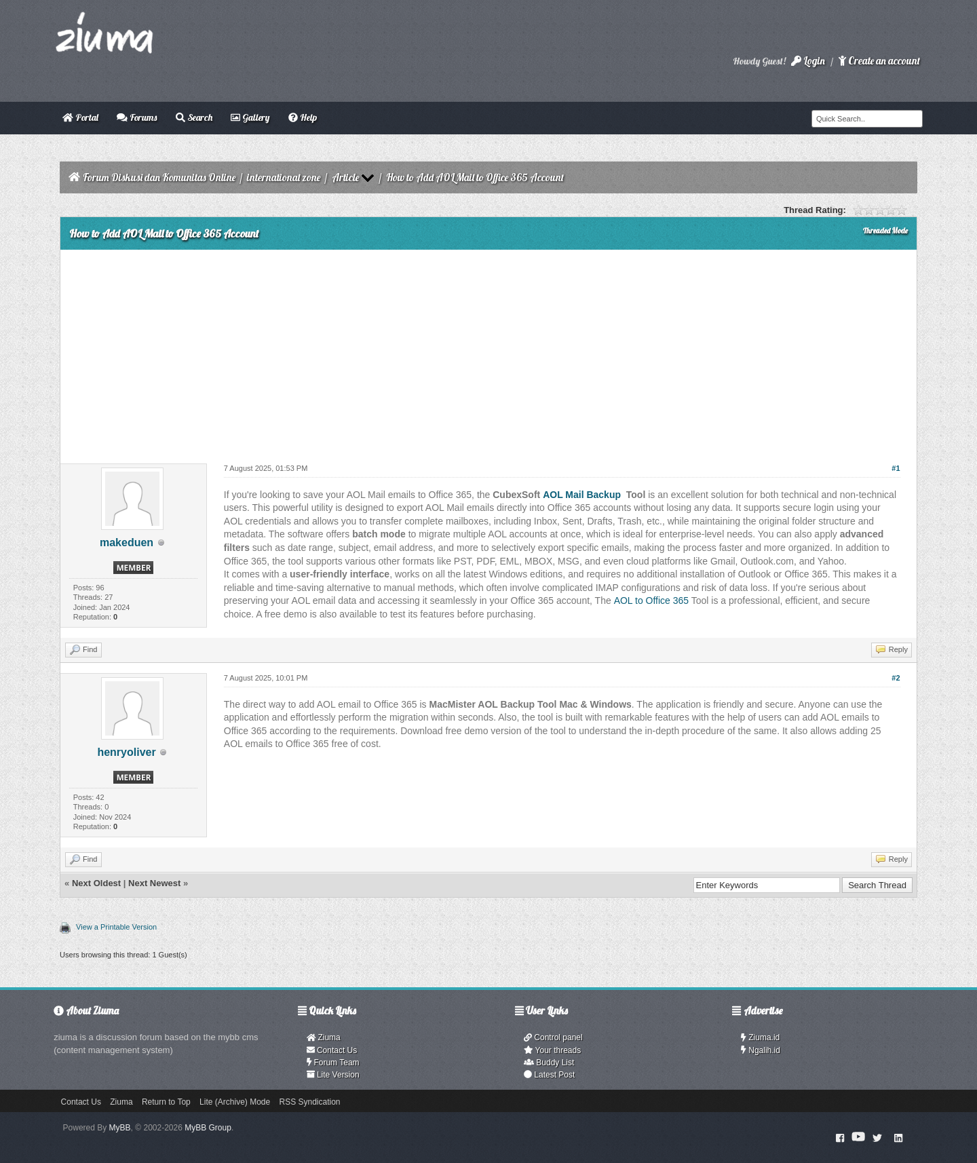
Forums (137, 117)
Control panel (553, 1037)
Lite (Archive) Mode (234, 1102)
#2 (896, 678)
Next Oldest (96, 883)
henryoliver (126, 752)
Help (302, 117)
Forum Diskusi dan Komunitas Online (159, 177)
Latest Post (549, 1075)
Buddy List (549, 1062)
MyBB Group (208, 1127)
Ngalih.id (760, 1050)
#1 (896, 468)
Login (808, 60)
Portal (80, 117)
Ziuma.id (760, 1037)
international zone (283, 177)
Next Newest (154, 883)
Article (345, 177)
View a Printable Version (116, 927)
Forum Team (333, 1062)
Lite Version (333, 1075)
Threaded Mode (885, 230)
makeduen (126, 542)
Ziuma (324, 1037)
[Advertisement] (488, 351)
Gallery (250, 117)
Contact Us (332, 1050)
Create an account (879, 60)
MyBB (120, 1127)
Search (194, 117)
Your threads (552, 1050)
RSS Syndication (310, 1102)
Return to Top (166, 1102)
